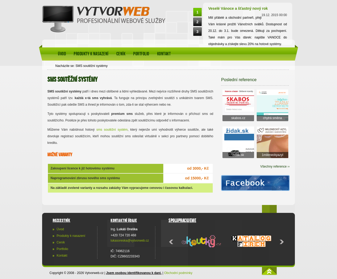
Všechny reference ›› (275, 166)
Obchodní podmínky (178, 273)
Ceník (121, 54)
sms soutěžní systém (112, 129)
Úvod (62, 54)
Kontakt (164, 54)
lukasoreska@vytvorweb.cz (130, 240)
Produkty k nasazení (91, 54)
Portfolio (141, 54)
